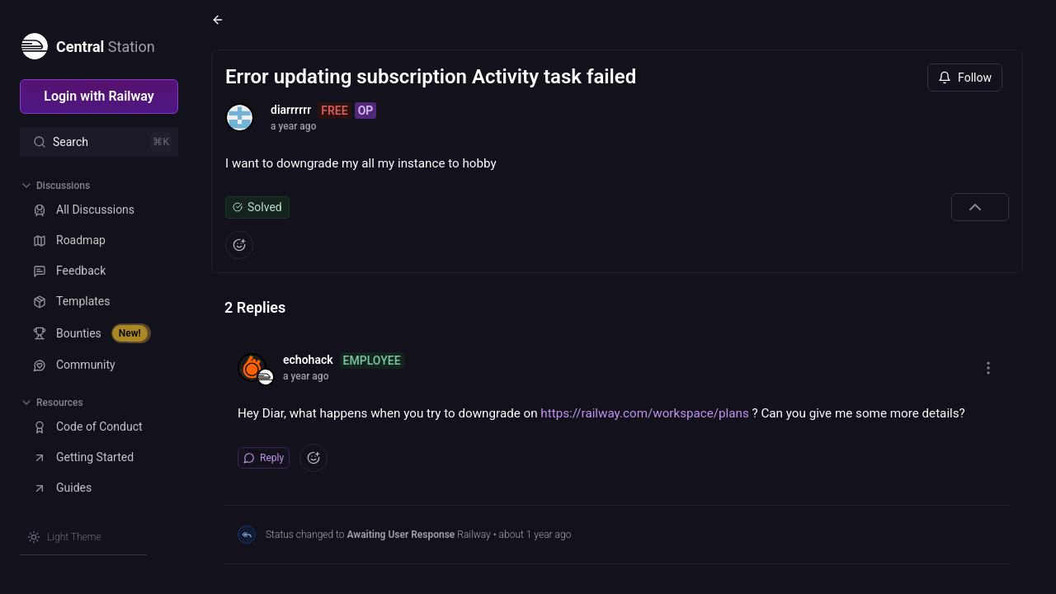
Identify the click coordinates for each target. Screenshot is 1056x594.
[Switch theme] (64, 537)
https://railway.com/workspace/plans (644, 413)
